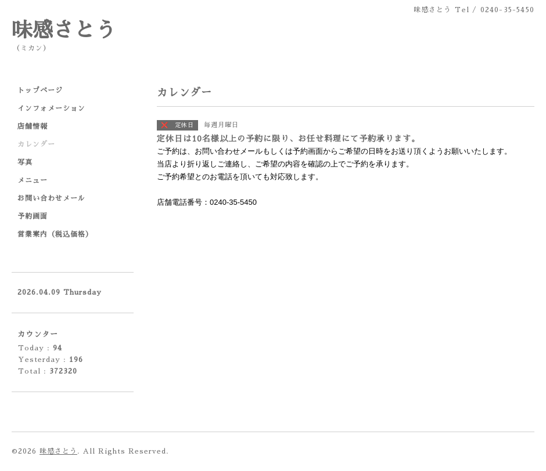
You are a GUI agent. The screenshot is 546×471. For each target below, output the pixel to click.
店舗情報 (32, 126)
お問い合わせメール (51, 198)
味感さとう (64, 30)
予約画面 (32, 216)
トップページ (40, 90)
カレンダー (36, 144)
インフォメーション (51, 108)
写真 (25, 162)
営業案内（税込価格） (55, 234)
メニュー (32, 180)
